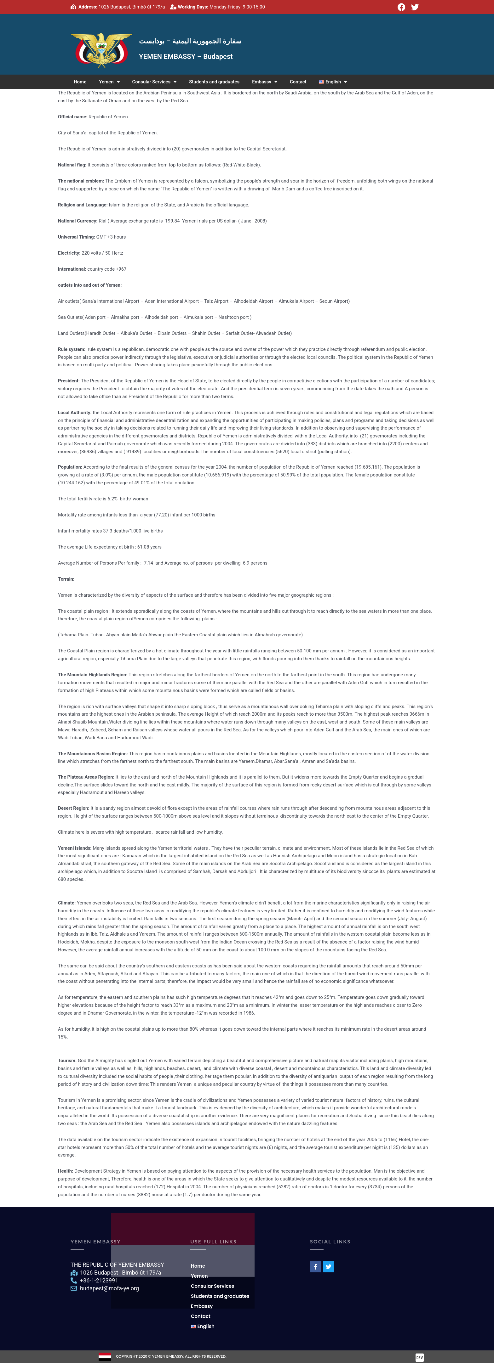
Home (80, 82)
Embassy (264, 81)
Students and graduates (214, 82)
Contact (298, 82)
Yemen (109, 81)
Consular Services (154, 81)
